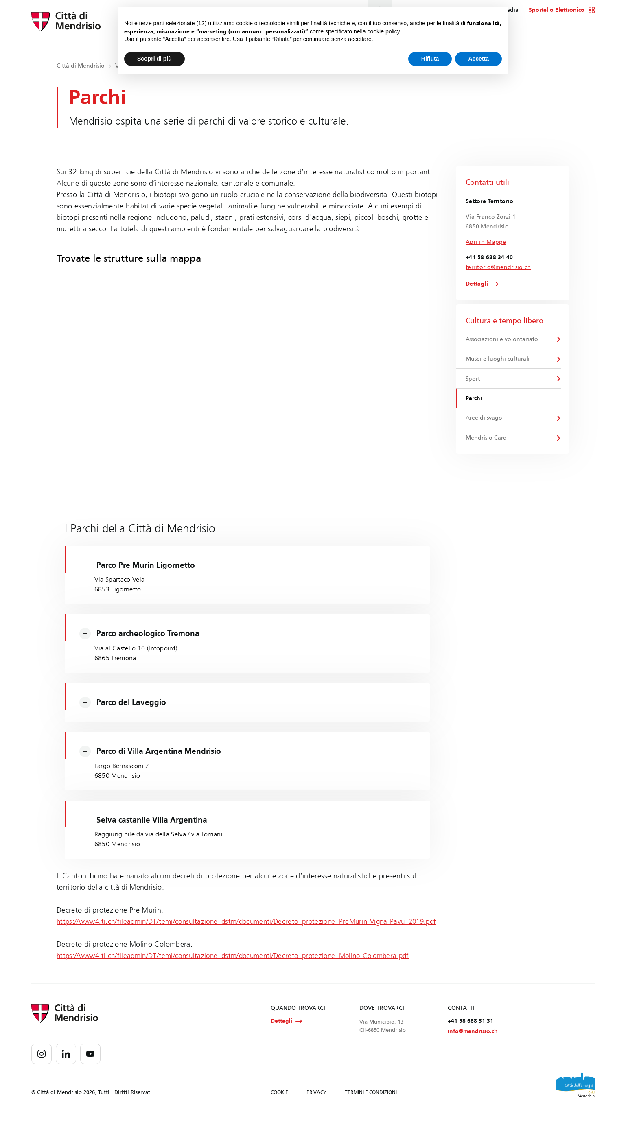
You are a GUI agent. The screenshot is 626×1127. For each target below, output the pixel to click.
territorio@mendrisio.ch (498, 267)
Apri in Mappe (486, 242)
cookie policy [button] (384, 31)
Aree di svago (484, 421)
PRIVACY (316, 1106)
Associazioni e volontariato (502, 339)
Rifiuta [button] (430, 58)
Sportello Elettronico (562, 10)
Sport (473, 380)
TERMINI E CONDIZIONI (371, 1106)
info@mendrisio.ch (473, 1044)
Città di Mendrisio (81, 65)
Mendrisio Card (486, 441)
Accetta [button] (478, 58)
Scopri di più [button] (154, 58)
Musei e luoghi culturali (498, 360)
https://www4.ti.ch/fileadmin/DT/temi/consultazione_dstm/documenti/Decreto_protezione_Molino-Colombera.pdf (241, 968)
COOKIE (279, 1106)
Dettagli (477, 284)
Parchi (474, 400)
